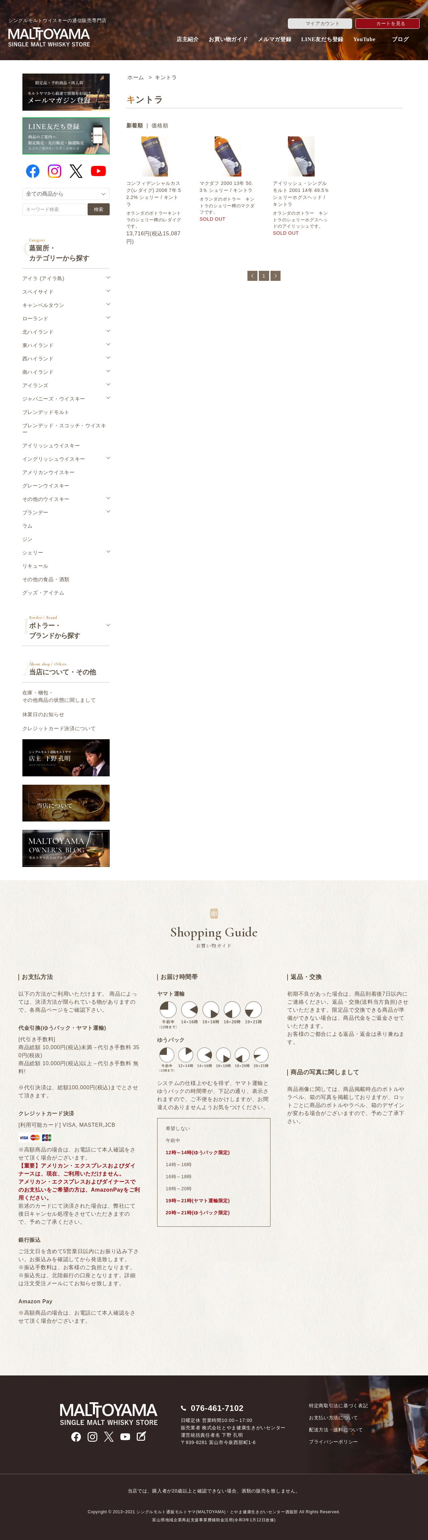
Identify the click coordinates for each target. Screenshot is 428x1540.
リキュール (35, 566)
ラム (27, 526)
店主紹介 (188, 39)
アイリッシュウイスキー (51, 445)
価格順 (159, 125)
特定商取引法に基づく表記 (338, 1405)
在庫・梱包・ (59, 697)
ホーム (135, 77)
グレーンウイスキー (46, 485)
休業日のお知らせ (43, 714)
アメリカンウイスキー (48, 472)
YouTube (364, 39)
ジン (27, 539)
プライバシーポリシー (333, 1441)
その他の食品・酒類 (46, 579)
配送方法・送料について (336, 1429)
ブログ (400, 39)
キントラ (166, 77)
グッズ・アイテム (43, 592)
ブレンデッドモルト (46, 412)
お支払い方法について (333, 1417)
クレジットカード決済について (59, 728)
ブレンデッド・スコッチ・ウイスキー (64, 429)
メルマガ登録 (275, 39)
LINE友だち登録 (322, 39)
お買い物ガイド (228, 39)
